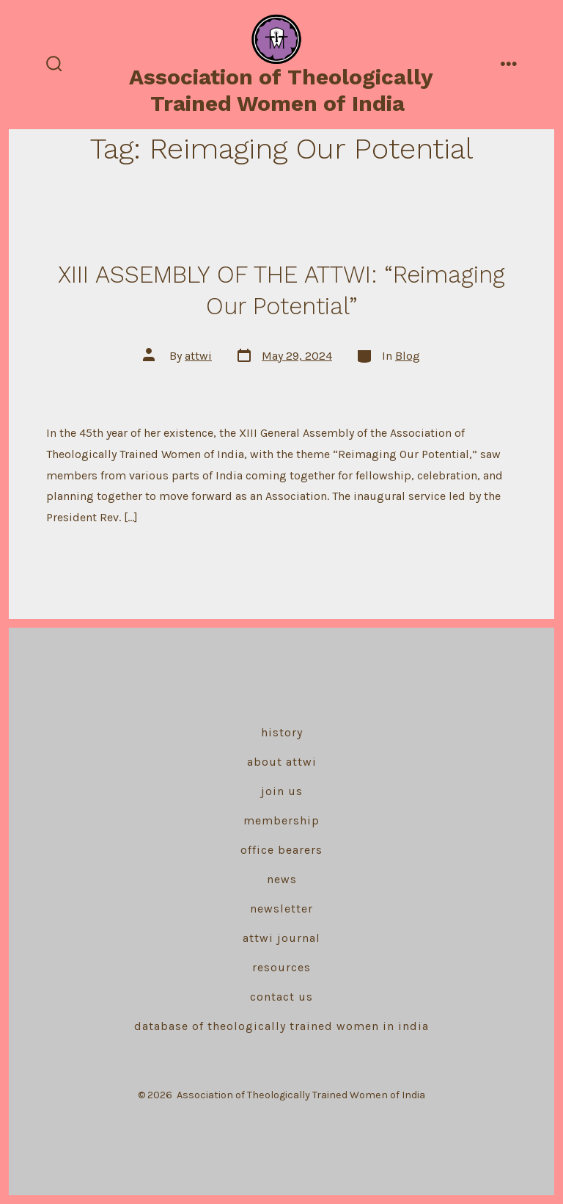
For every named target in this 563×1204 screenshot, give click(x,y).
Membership (281, 820)
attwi (198, 356)
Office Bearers (281, 850)
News (282, 879)
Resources (281, 967)
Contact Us (281, 997)
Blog (407, 356)
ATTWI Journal (281, 938)
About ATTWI (282, 762)
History (282, 732)
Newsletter (281, 908)
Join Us (282, 791)
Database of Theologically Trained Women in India (281, 1026)
